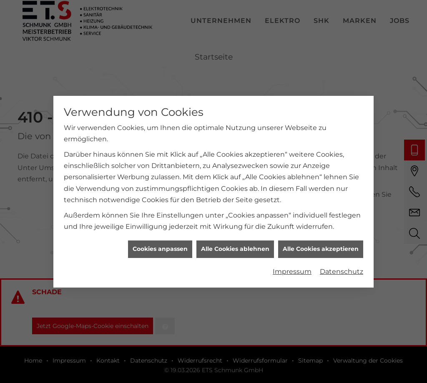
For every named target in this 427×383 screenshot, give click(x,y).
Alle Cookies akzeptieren (321, 247)
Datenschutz (341, 270)
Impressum (292, 270)
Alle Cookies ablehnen (235, 247)
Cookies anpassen (160, 247)
